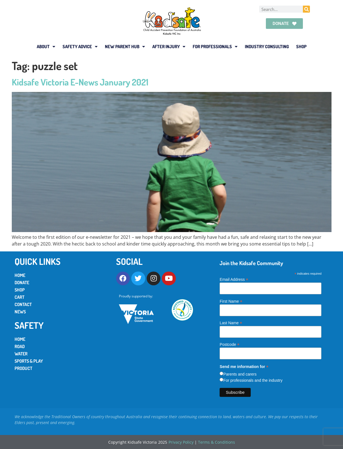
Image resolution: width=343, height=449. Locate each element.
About (46, 46)
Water (21, 354)
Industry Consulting (267, 46)
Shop (301, 46)
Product (23, 368)
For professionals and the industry (252, 380)
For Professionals (215, 46)
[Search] (306, 9)
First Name (231, 301)
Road (20, 346)
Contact (23, 304)
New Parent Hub (125, 46)
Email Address (234, 279)
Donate (22, 282)
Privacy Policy (181, 442)
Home (20, 275)
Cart (19, 297)
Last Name (231, 322)
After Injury (168, 46)
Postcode (229, 344)
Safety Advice (80, 46)
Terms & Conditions (216, 442)
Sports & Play (29, 361)
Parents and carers (239, 374)
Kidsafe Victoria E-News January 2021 (80, 82)
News (20, 311)
